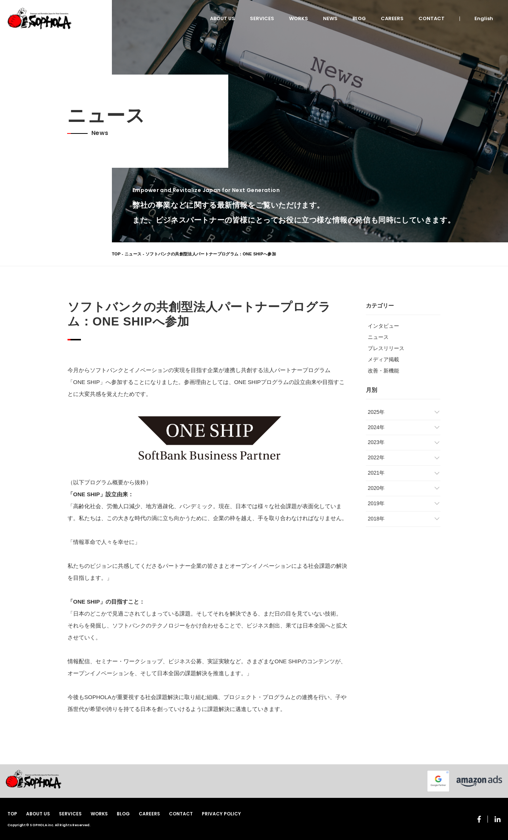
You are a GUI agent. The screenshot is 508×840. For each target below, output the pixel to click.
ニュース (133, 254)
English (483, 18)
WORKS (298, 18)
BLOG (359, 18)
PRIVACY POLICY (221, 814)
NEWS (330, 18)
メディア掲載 (383, 359)
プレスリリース (386, 348)
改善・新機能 (383, 371)
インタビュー (383, 326)
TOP (116, 254)
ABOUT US (222, 18)
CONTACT (431, 18)
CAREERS (392, 18)
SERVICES (262, 18)
